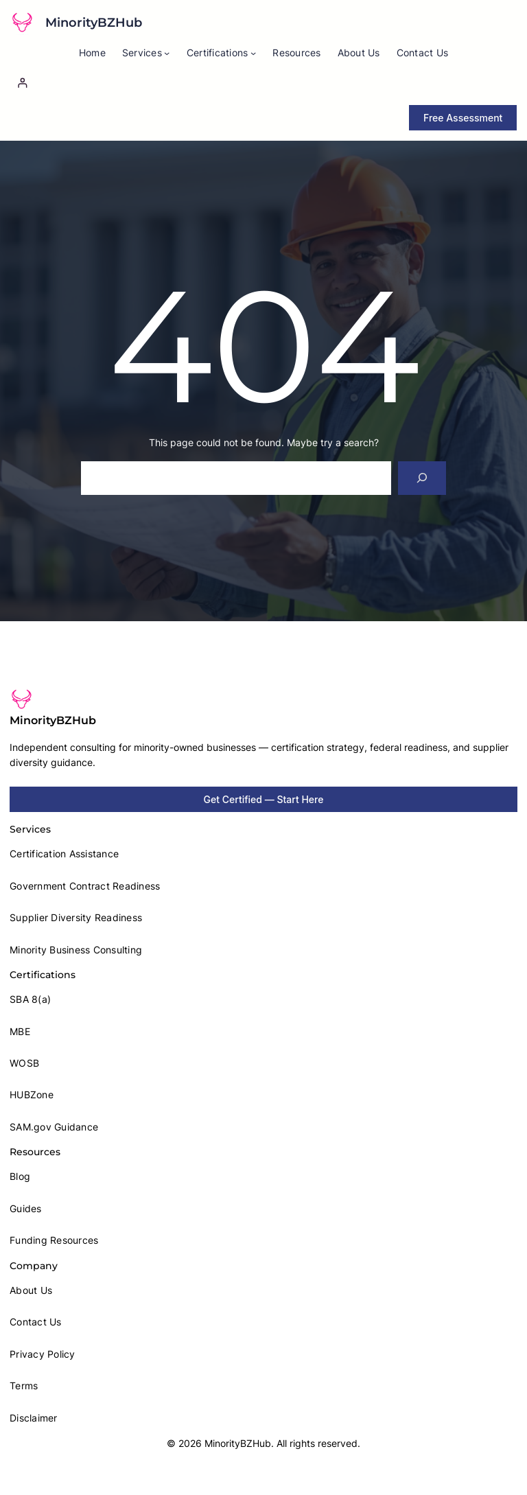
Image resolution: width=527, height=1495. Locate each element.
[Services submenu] (166, 53)
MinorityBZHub (93, 22)
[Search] (422, 478)
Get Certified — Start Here (264, 799)
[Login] (263, 83)
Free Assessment (462, 118)
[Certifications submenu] (253, 53)
